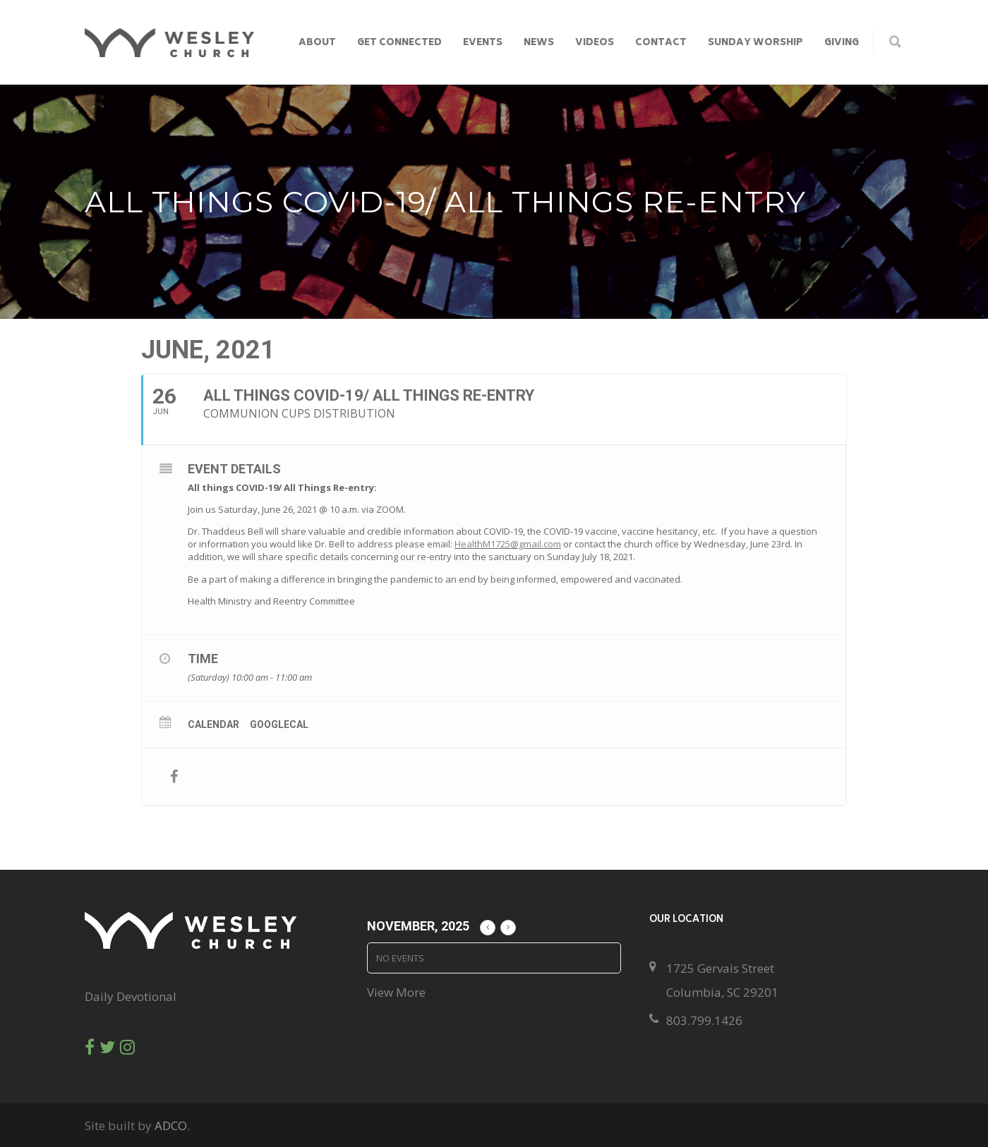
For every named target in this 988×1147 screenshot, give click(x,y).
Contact (661, 43)
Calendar (213, 724)
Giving (841, 43)
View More (396, 992)
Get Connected (399, 43)
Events (482, 43)
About (317, 43)
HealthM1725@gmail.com (507, 544)
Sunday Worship (755, 43)
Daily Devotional (130, 996)
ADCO (171, 1125)
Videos (594, 43)
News (539, 43)
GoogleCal (279, 724)
